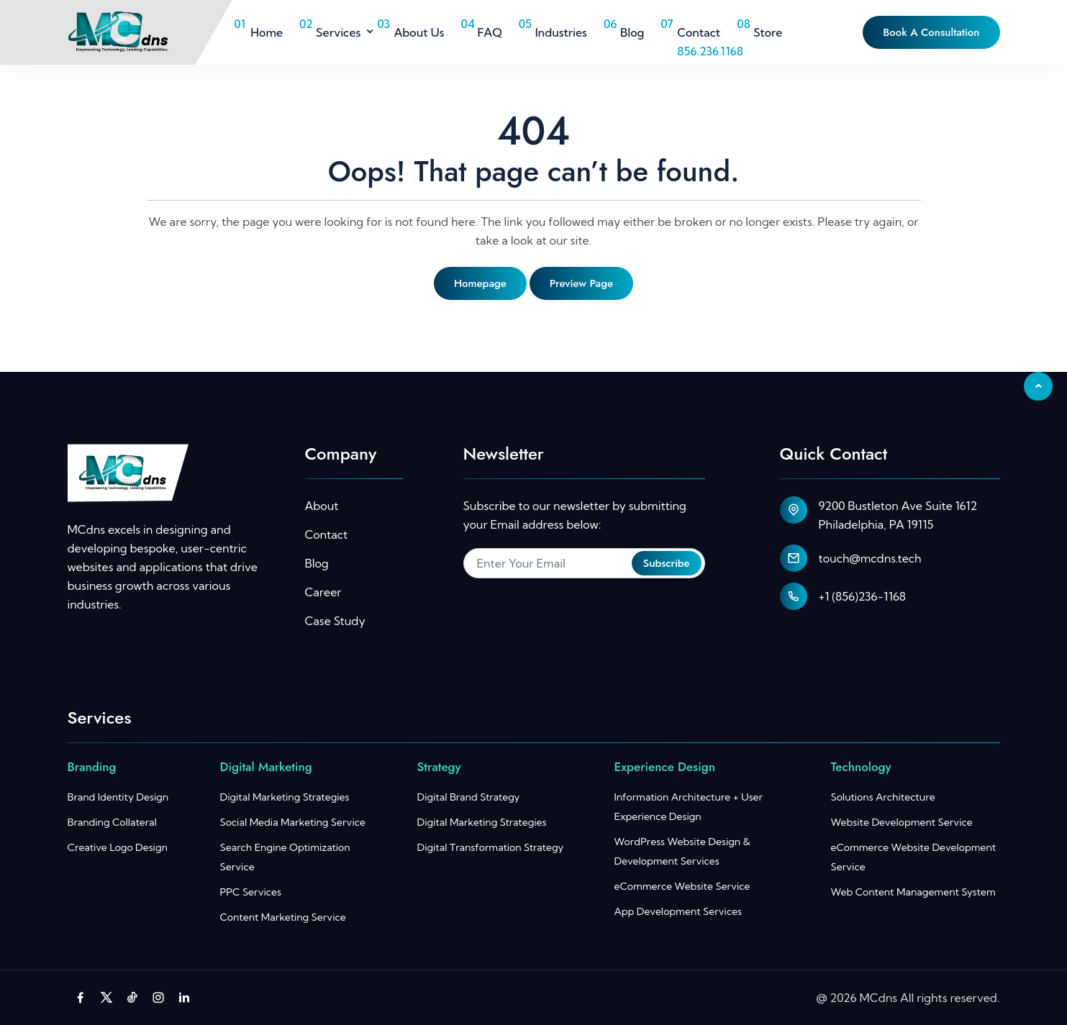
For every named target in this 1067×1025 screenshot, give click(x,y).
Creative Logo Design (118, 847)
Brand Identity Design (118, 797)
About (322, 505)
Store (767, 32)
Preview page (581, 283)
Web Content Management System (913, 891)
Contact (698, 32)
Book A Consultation (931, 32)
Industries (561, 32)
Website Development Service (902, 822)
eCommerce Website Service (682, 886)
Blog (632, 32)
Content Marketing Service (283, 917)
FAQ (489, 32)
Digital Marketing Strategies (285, 797)
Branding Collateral (112, 822)
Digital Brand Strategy (468, 797)
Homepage (480, 283)
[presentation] (572, 625)
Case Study (335, 621)
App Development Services (678, 911)
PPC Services (250, 891)
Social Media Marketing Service (292, 822)
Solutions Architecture (883, 797)
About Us (419, 32)
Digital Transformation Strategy (490, 847)
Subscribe (666, 563)
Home (266, 32)
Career (323, 592)
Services (338, 32)
